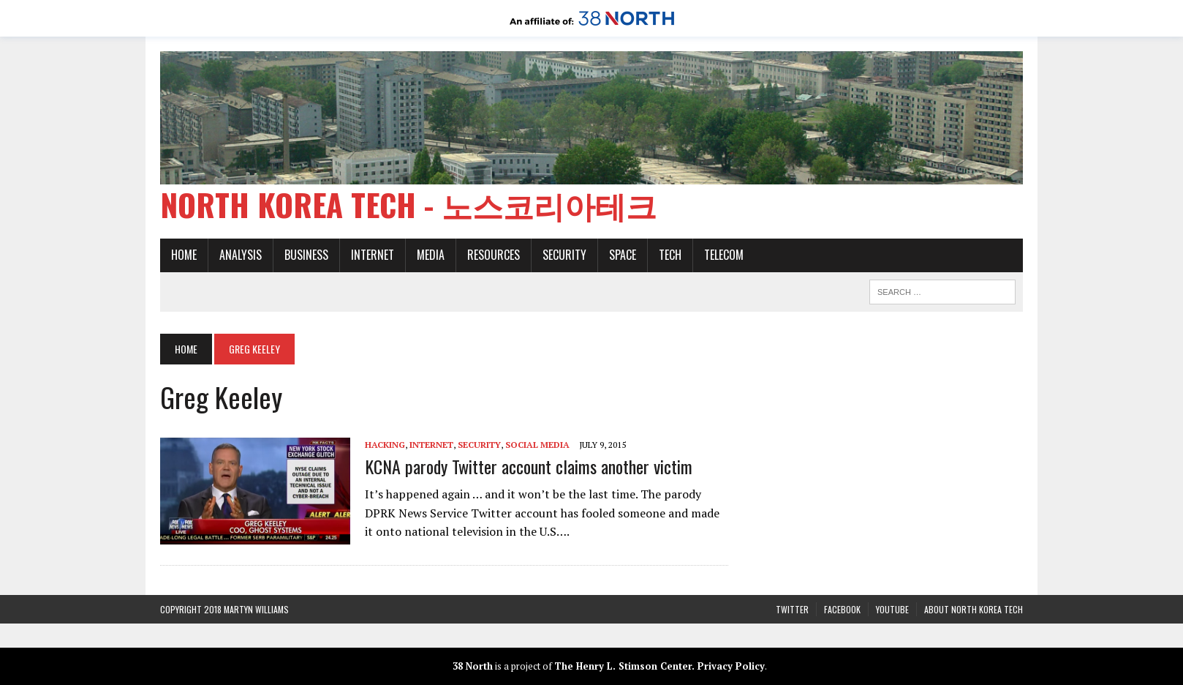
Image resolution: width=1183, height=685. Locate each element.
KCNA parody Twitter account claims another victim (528, 466)
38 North (473, 666)
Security (564, 254)
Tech (670, 254)
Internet (372, 254)
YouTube (892, 609)
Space (622, 254)
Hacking (385, 444)
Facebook (842, 609)
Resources (493, 254)
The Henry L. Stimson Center (623, 666)
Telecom (724, 254)
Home (184, 254)
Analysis (240, 254)
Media (431, 254)
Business (306, 254)
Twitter (792, 609)
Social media (537, 444)
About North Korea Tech (973, 609)
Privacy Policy (731, 666)
